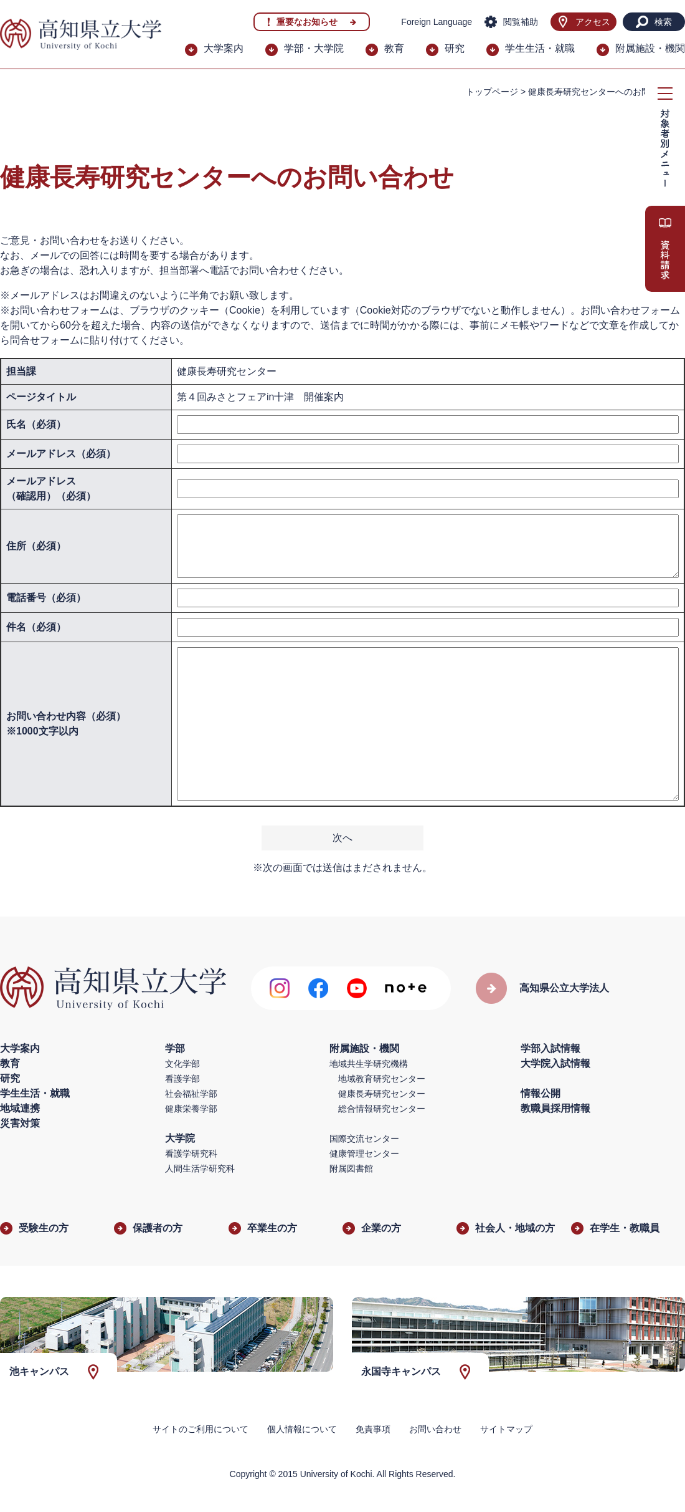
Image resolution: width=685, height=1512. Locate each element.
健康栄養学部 (191, 1109)
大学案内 (223, 48)
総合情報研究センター (381, 1109)
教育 (394, 48)
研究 (455, 48)
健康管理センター (364, 1153)
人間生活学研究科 (200, 1168)
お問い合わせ (435, 1429)
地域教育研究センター (381, 1079)
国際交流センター (364, 1139)
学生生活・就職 (540, 48)
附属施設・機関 (650, 48)
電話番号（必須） (46, 597)
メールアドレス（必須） (61, 453)
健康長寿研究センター (381, 1094)
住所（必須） (36, 546)
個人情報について (302, 1429)
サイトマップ (506, 1429)
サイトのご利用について (200, 1429)
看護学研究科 (191, 1153)
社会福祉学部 (191, 1094)
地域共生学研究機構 (368, 1064)
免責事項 (373, 1429)
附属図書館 (351, 1168)
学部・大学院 (314, 48)
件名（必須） (36, 627)
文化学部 (182, 1064)
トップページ (492, 92)
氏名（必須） (36, 424)
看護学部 (182, 1079)
